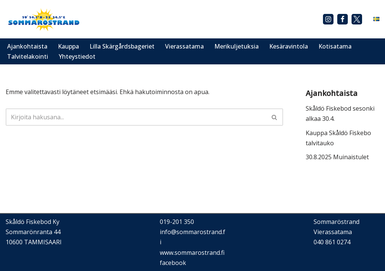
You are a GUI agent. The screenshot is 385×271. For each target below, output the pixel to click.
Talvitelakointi (27, 56)
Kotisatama (335, 46)
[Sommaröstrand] (43, 19)
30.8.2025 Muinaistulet (337, 157)
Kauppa (68, 46)
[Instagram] (328, 19)
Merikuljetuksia (236, 46)
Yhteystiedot (77, 56)
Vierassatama (184, 46)
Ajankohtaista (27, 46)
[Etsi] (136, 117)
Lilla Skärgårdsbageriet (122, 46)
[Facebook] (342, 19)
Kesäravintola (288, 46)
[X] (357, 19)
